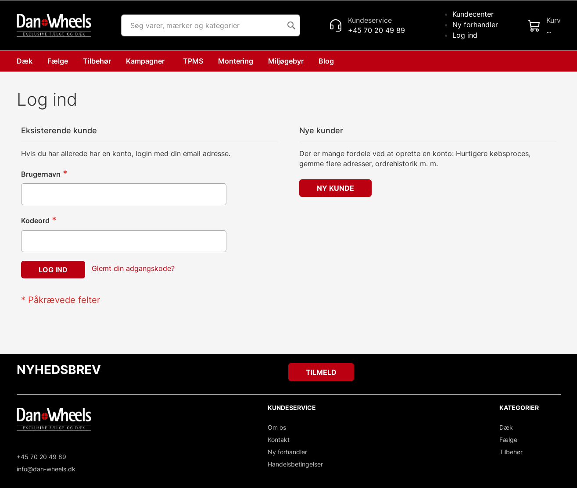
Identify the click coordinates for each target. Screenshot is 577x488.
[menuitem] (328, 61)
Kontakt (279, 439)
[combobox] (210, 25)
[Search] (291, 25)
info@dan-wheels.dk (46, 469)
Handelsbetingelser (295, 464)
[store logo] (54, 25)
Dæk (506, 427)
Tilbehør (511, 452)
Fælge (508, 439)
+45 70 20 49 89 (41, 456)
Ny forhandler (475, 24)
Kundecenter (473, 14)
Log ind (464, 35)
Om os (277, 427)
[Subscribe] (321, 372)
